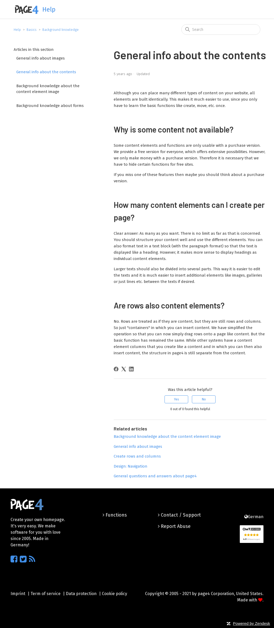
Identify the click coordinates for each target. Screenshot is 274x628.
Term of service (46, 593)
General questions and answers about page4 (155, 476)
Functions (115, 515)
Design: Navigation (130, 466)
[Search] (220, 29)
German (253, 516)
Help (17, 30)
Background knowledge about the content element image (47, 89)
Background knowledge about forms (50, 105)
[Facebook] (116, 369)
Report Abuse (174, 526)
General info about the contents (46, 72)
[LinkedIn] (131, 369)
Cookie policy (114, 593)
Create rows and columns (137, 456)
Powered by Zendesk (251, 623)
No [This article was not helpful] (204, 399)
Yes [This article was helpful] (176, 399)
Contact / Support (179, 515)
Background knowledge (60, 30)
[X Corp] (123, 369)
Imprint (18, 593)
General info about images (40, 58)
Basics (32, 30)
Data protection (81, 593)
